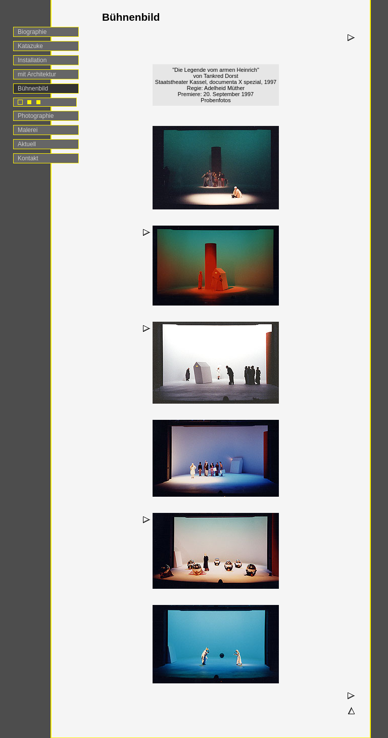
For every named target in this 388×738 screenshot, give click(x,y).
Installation (32, 60)
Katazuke (30, 46)
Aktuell (27, 144)
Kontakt (28, 158)
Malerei (27, 130)
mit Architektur (37, 74)
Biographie (32, 31)
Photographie (36, 115)
